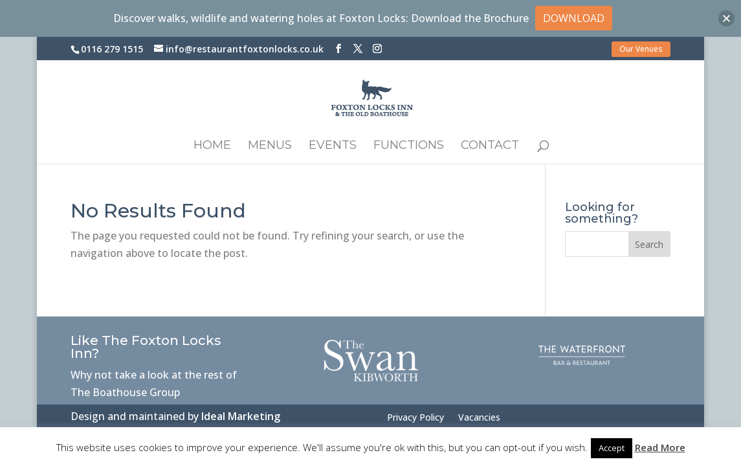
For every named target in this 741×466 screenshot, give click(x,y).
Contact (490, 146)
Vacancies (479, 418)
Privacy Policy (415, 418)
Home (212, 146)
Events (333, 146)
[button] (726, 18)
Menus (270, 146)
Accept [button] (612, 448)
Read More (660, 447)
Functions (408, 146)
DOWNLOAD (573, 18)
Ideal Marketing (240, 416)
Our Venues (641, 48)
